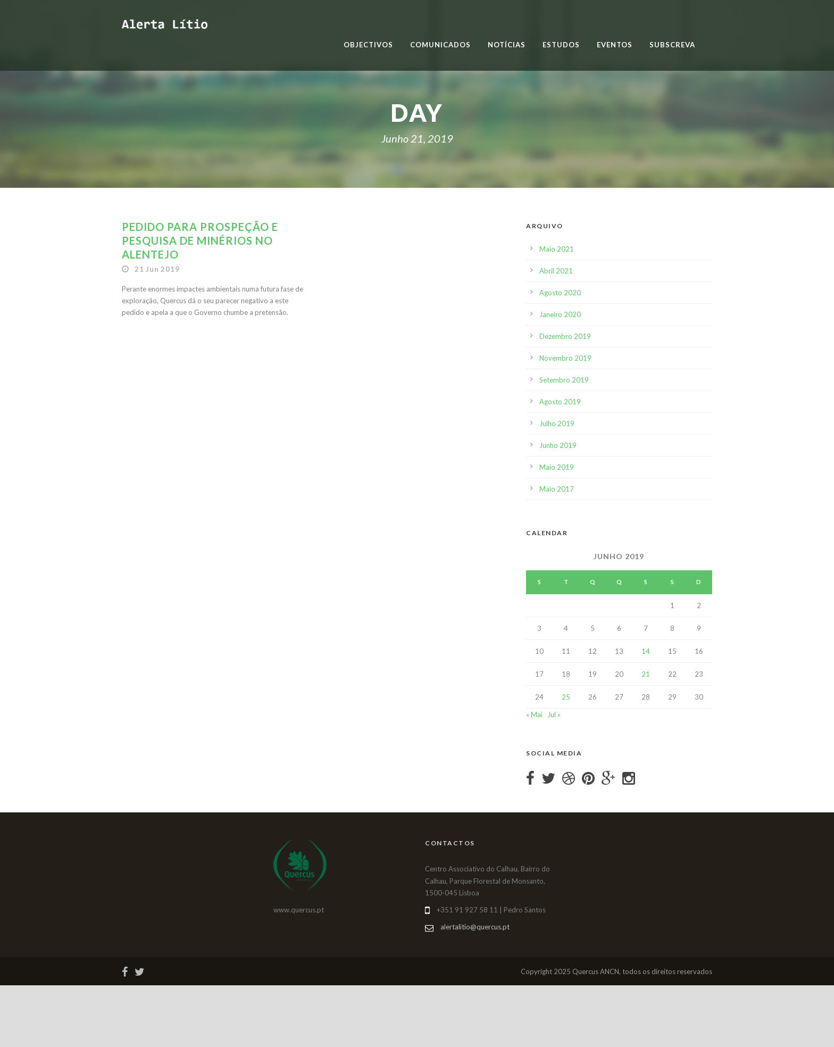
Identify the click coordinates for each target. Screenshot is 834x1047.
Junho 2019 (558, 445)
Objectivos (368, 44)
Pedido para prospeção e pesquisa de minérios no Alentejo (200, 240)
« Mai (534, 714)
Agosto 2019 (560, 401)
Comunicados (440, 44)
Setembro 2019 (564, 380)
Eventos (614, 44)
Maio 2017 (556, 489)
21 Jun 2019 (157, 269)
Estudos (561, 44)
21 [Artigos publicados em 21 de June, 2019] (645, 674)
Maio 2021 (556, 249)
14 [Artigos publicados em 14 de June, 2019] (645, 651)
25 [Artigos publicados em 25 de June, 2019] (566, 697)
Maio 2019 (556, 467)
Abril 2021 (556, 271)
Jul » (554, 714)
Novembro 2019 (565, 358)
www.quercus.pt (298, 909)
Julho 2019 (556, 423)
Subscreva (672, 44)
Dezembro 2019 (565, 336)
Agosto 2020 (560, 292)
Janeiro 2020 (560, 314)
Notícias (507, 44)
